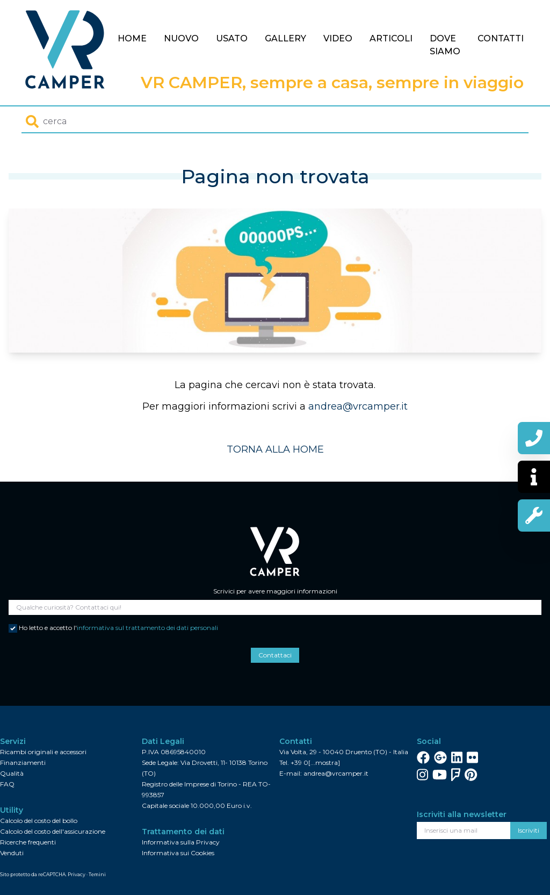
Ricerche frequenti (28, 842)
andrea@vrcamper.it (358, 406)
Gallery (285, 38)
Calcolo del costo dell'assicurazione (52, 831)
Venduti (12, 853)
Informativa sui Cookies (178, 853)
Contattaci (275, 655)
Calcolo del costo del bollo (38, 821)
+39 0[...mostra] (315, 762)
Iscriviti (528, 830)
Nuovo (181, 38)
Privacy (76, 874)
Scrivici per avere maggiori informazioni (275, 591)
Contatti (500, 38)
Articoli (391, 38)
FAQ (7, 784)
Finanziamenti (23, 762)
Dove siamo (445, 44)
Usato (232, 38)
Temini (97, 874)
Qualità (12, 773)
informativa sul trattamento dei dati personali (147, 628)
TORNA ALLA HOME (275, 449)
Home (132, 38)
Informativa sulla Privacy (181, 842)
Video (337, 38)
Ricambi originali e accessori (43, 752)
